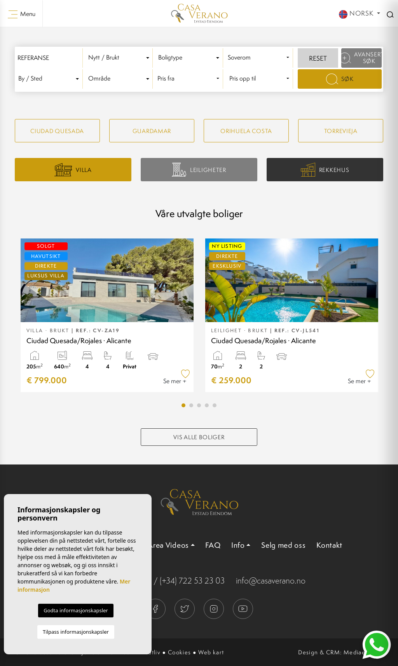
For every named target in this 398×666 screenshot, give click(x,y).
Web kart (211, 652)
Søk (340, 79)
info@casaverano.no (270, 580)
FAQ (212, 545)
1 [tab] (183, 405)
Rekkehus (325, 170)
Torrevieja (341, 131)
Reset (318, 58)
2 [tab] (191, 405)
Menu (21, 14)
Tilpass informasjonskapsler (76, 631)
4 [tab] (207, 405)
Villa (73, 169)
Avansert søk (361, 58)
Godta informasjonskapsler (76, 610)
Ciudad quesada (57, 131)
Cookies (179, 652)
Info (238, 545)
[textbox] (119, 58)
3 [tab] (199, 405)
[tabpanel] (107, 315)
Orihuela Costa (246, 131)
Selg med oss (283, 545)
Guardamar (152, 131)
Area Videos (168, 545)
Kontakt (329, 545)
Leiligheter (199, 169)
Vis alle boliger (198, 437)
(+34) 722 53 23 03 (192, 580)
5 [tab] (214, 405)
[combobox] (120, 58)
